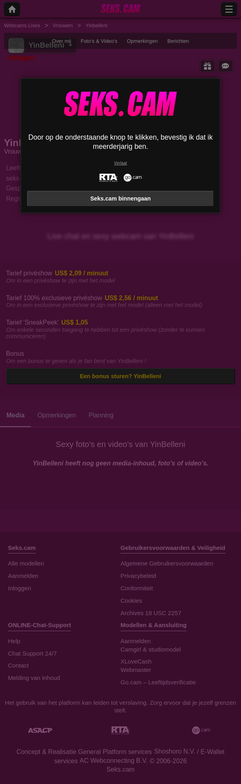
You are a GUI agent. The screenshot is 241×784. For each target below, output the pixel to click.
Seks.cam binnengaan (120, 198)
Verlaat (120, 163)
